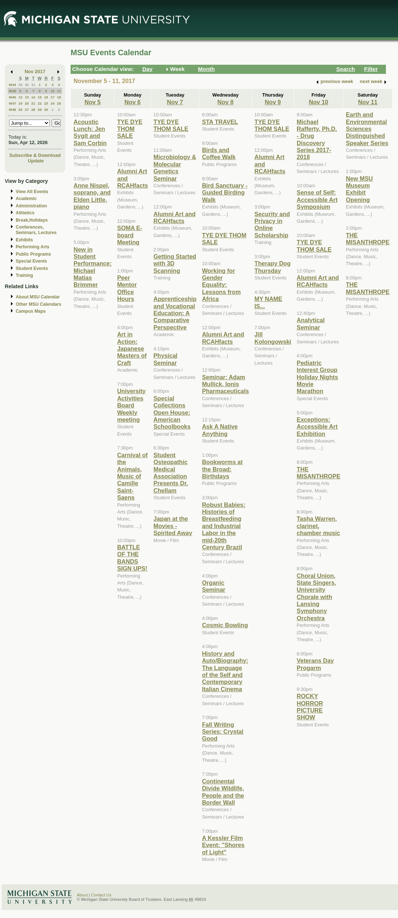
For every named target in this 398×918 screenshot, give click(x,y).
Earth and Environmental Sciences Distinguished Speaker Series (367, 128)
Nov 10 (318, 102)
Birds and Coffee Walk (219, 153)
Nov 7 (175, 102)
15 (40, 97)
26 (20, 110)
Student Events (32, 268)
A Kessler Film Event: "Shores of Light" (223, 845)
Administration (31, 205)
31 (33, 85)
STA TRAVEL (220, 121)
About (82, 895)
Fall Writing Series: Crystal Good (222, 731)
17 (52, 97)
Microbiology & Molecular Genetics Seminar (175, 167)
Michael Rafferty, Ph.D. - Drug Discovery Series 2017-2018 (317, 139)
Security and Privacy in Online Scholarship (272, 224)
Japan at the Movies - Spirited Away (173, 525)
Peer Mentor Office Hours (127, 288)
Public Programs (33, 254)
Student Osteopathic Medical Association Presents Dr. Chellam (171, 473)
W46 (12, 97)
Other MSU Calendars (38, 304)
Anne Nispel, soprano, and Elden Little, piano (92, 196)
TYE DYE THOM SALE (129, 128)
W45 (12, 91)
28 (33, 110)
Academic (26, 198)
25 (59, 103)
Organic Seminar (213, 586)
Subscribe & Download (35, 155)
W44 (12, 85)
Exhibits (24, 239)
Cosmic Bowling (225, 625)
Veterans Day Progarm (315, 664)
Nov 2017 (35, 71)
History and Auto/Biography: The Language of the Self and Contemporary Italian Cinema (225, 671)
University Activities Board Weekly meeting (131, 405)
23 (46, 103)
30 (27, 85)
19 (20, 103)
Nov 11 (368, 102)
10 (52, 91)
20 (27, 103)
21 (33, 103)
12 (20, 97)
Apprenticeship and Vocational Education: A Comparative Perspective (175, 313)
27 (27, 110)
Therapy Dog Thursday (273, 267)
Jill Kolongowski (273, 338)
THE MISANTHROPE (318, 472)
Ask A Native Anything (220, 430)
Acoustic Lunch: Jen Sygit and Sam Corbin (90, 132)
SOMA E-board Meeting (129, 235)
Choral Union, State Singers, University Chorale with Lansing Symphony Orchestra (316, 596)
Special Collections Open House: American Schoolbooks (172, 412)
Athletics (25, 212)
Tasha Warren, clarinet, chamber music (318, 525)
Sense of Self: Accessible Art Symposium (317, 199)
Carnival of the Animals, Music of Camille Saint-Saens (132, 476)
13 (27, 97)
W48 (12, 110)
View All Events (32, 191)
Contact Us (101, 895)
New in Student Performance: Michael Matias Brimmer (93, 267)
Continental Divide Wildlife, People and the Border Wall (223, 792)
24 (52, 103)
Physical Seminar (166, 359)
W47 (12, 103)
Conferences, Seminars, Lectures (36, 230)
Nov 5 (93, 102)
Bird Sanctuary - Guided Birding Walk (225, 192)
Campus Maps (31, 311)
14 (33, 97)
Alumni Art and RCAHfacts (175, 217)
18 (59, 97)
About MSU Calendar (38, 297)
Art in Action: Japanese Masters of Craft (132, 348)
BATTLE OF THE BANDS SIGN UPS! (132, 558)
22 (40, 103)
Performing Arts (32, 246)
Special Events (31, 261)
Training (24, 275)
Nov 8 (225, 102)
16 (46, 97)
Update (36, 160)
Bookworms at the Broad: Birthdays (222, 469)
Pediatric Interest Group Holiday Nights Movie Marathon (317, 377)
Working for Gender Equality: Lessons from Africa (221, 284)
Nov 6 (132, 102)
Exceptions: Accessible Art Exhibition (317, 426)
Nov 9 (273, 102)
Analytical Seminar (310, 323)
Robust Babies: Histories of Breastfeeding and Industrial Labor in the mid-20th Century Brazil (223, 525)
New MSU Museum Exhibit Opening (359, 189)
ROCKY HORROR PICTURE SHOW (310, 707)
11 (59, 91)
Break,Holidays (32, 220)
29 (20, 85)
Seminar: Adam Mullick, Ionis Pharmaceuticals (225, 384)
